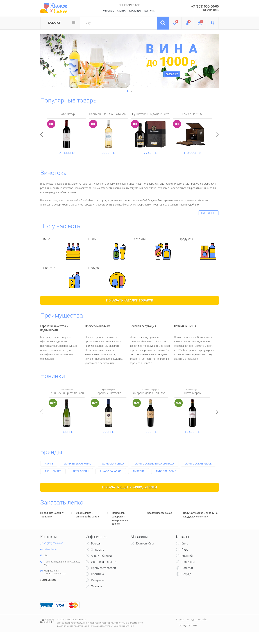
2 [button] (131, 91)
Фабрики (121, 11)
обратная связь (211, 10)
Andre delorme (166, 471)
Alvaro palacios (110, 471)
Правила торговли (103, 568)
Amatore (138, 471)
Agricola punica (113, 463)
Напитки (187, 568)
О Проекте (108, 11)
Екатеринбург (145, 543)
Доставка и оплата (104, 562)
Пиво (184, 549)
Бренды (51, 451)
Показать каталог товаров (129, 300)
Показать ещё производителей (129, 487)
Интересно (98, 580)
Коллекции (135, 11)
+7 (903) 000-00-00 (205, 6)
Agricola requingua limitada (154, 463)
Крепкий (187, 555)
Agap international (77, 463)
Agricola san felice (198, 463)
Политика (97, 574)
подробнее (208, 212)
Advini (49, 463)
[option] (129, 61)
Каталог (54, 22)
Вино (184, 543)
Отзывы (96, 586)
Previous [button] (41, 134)
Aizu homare (53, 471)
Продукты (188, 562)
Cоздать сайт (188, 625)
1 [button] (127, 91)
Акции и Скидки (101, 555)
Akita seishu (80, 471)
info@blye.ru (50, 549)
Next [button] (217, 134)
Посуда (186, 574)
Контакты (149, 11)
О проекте (97, 549)
